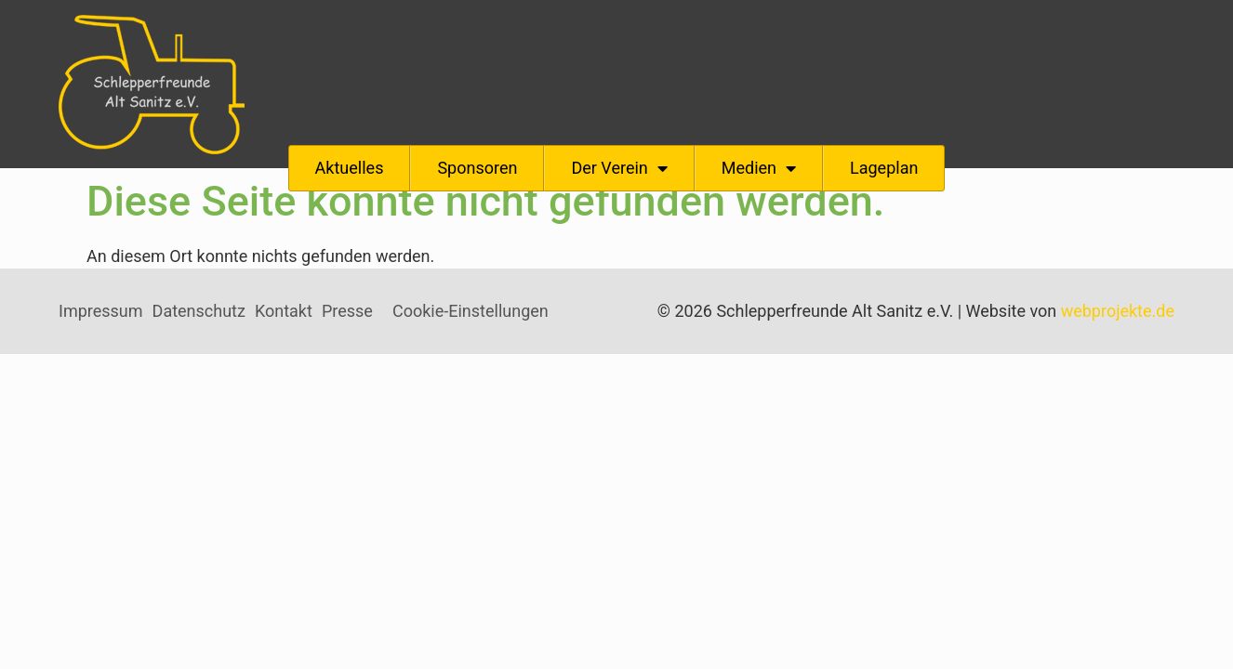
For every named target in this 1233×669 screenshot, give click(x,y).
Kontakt (283, 311)
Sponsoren (477, 167)
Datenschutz (198, 311)
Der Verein (619, 168)
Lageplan (884, 167)
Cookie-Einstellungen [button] (470, 311)
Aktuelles (349, 167)
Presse (347, 311)
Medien (759, 168)
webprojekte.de (1117, 311)
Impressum (101, 311)
